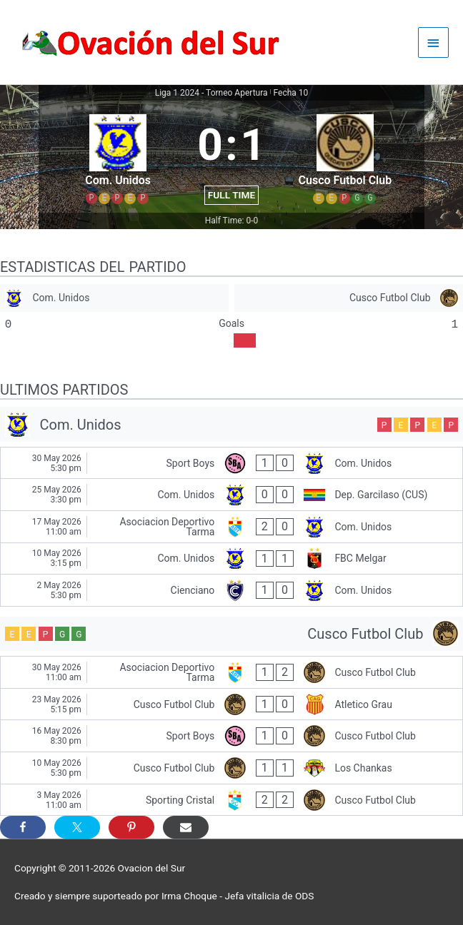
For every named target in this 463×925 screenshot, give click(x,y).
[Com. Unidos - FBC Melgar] (231, 559)
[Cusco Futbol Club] (348, 298)
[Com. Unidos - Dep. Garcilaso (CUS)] (231, 494)
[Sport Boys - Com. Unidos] (231, 463)
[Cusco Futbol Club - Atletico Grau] (231, 704)
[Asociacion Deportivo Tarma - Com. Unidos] (231, 526)
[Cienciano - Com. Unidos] (231, 590)
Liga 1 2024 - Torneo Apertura (211, 93)
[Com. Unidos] (114, 298)
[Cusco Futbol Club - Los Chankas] (231, 768)
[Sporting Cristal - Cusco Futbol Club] (231, 800)
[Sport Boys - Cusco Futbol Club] (231, 736)
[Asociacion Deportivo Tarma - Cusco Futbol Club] (231, 672)
